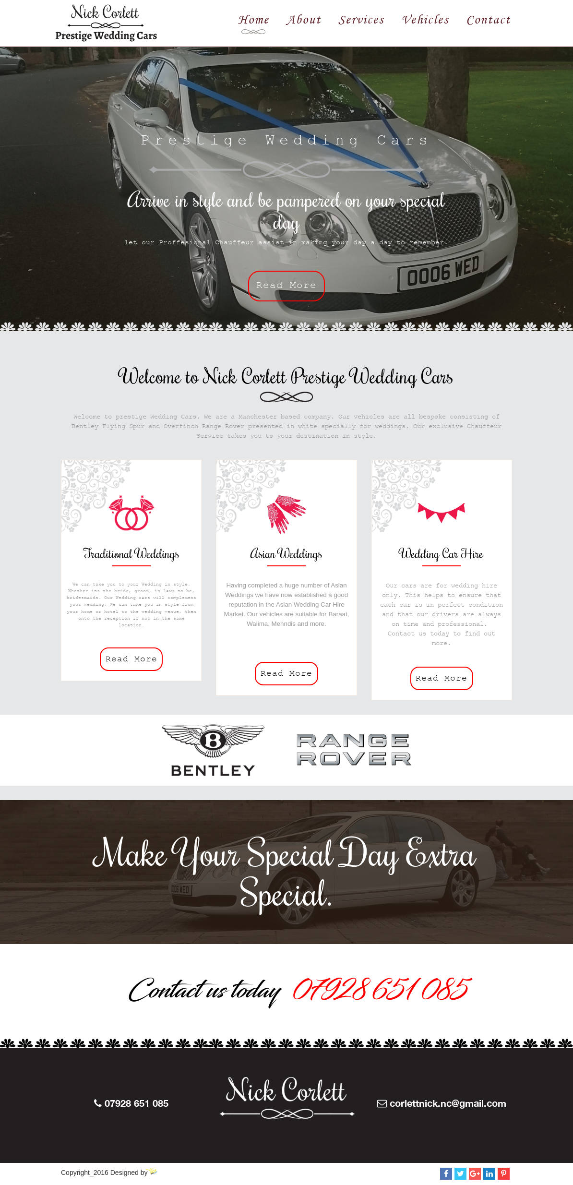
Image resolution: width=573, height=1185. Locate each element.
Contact (488, 19)
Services (361, 19)
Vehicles (425, 19)
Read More (286, 287)
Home (253, 19)
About (303, 19)
